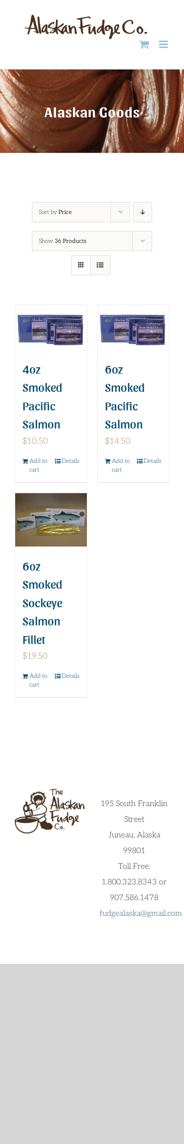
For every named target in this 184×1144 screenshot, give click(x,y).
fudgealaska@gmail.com (141, 913)
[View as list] (100, 265)
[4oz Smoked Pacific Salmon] (51, 327)
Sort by (55, 212)
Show (62, 241)
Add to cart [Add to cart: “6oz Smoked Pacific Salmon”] (121, 465)
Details (70, 461)
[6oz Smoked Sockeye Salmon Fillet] (51, 520)
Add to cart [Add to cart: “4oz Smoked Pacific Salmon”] (38, 465)
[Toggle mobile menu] (164, 44)
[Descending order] (142, 212)
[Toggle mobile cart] (144, 44)
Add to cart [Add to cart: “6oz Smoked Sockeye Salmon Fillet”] (38, 680)
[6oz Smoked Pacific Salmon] (133, 327)
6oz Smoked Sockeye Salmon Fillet (42, 602)
